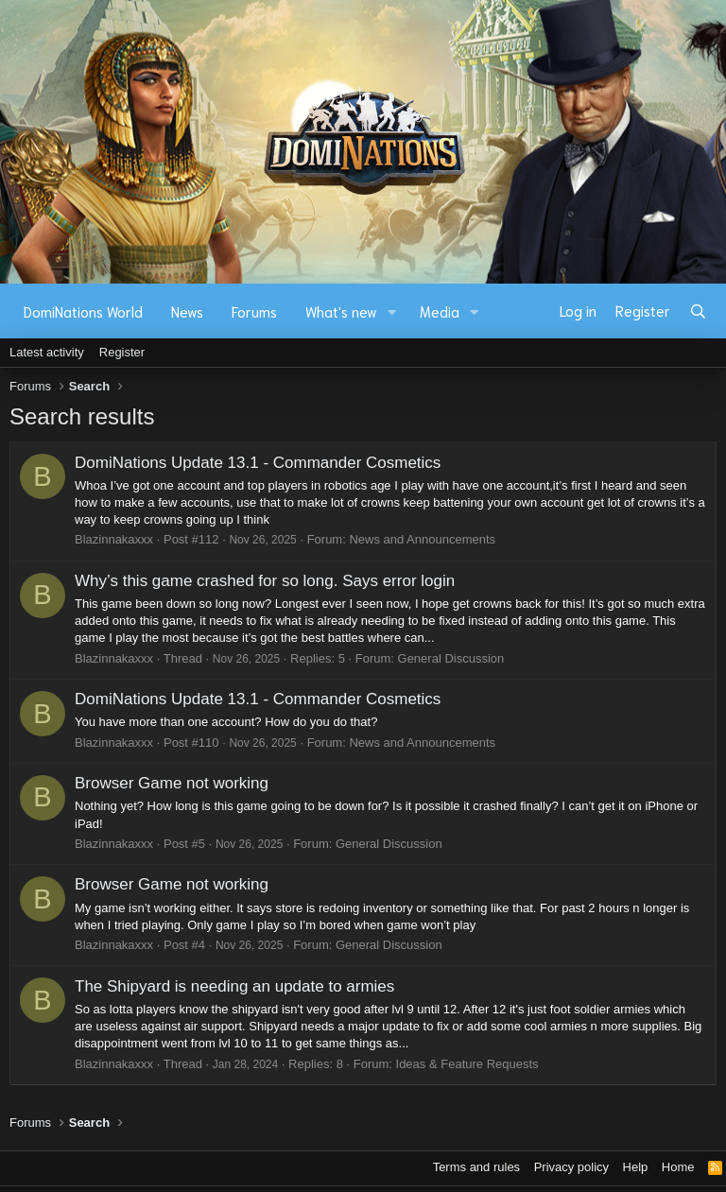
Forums (254, 311)
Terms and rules (476, 1167)
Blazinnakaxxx (114, 539)
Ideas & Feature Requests (467, 1064)
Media (439, 311)
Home (678, 1167)
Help (635, 1167)
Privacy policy (571, 1167)
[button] (392, 311)
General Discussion (451, 658)
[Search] (698, 311)
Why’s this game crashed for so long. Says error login (265, 581)
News (187, 311)
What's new (341, 311)
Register (122, 352)
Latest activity (46, 352)
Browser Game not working (171, 783)
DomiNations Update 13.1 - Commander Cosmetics (258, 463)
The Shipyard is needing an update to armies (234, 986)
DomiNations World (83, 311)
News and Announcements (422, 539)
